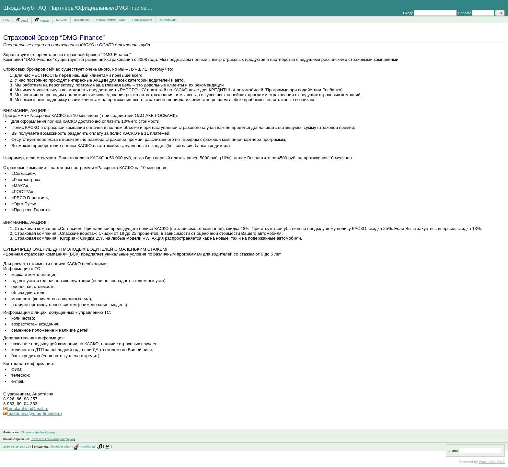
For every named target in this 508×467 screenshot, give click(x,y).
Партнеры (62, 8)
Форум (42, 19)
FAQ (6, 19)
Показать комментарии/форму (52, 439)
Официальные (94, 8)
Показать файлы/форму (38, 432)
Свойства (88, 446)
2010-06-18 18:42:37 (17, 446)
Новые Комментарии (110, 19)
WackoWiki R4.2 (492, 462)
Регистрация (168, 19)
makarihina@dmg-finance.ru (32, 413)
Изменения (81, 19)
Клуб (22, 19)
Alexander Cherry (61, 446)
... (150, 8)
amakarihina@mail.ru (25, 408)
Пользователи (142, 19)
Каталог (61, 19)
